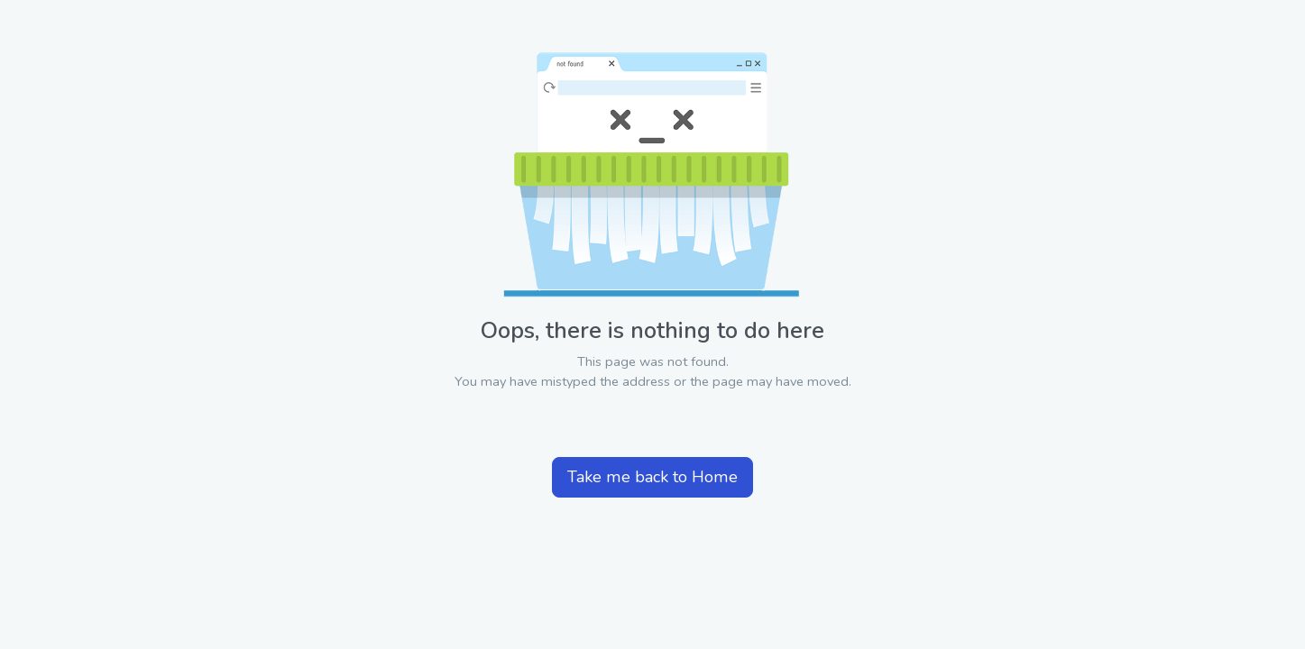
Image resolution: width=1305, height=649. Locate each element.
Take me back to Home (652, 477)
